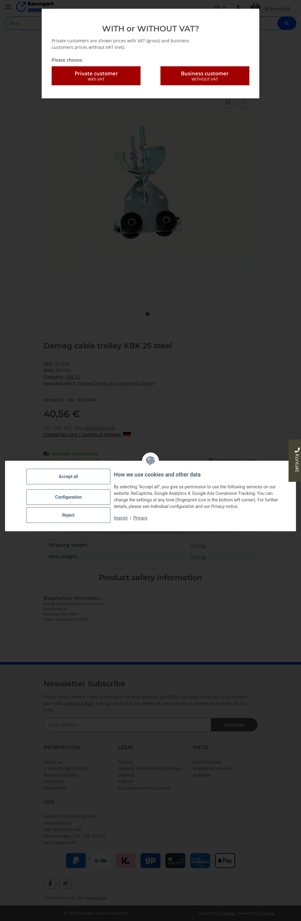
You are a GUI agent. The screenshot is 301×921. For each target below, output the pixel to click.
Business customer (204, 76)
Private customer (96, 76)
